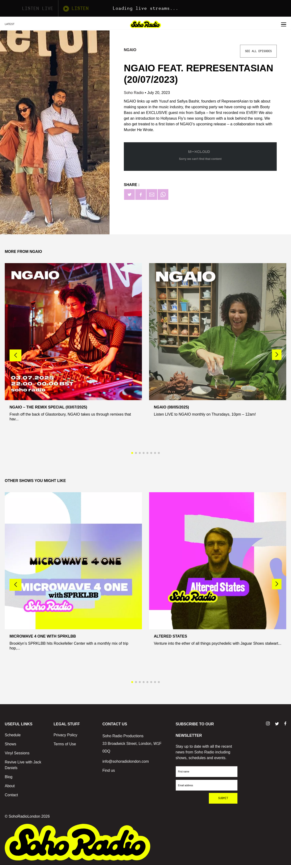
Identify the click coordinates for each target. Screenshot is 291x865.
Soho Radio (134, 93)
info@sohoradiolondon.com (125, 761)
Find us (108, 770)
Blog (8, 777)
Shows (10, 744)
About (10, 786)
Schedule (13, 735)
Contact (11, 795)
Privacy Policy (65, 735)
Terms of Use (65, 744)
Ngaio (130, 50)
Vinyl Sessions (17, 753)
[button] (276, 354)
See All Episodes (258, 51)
